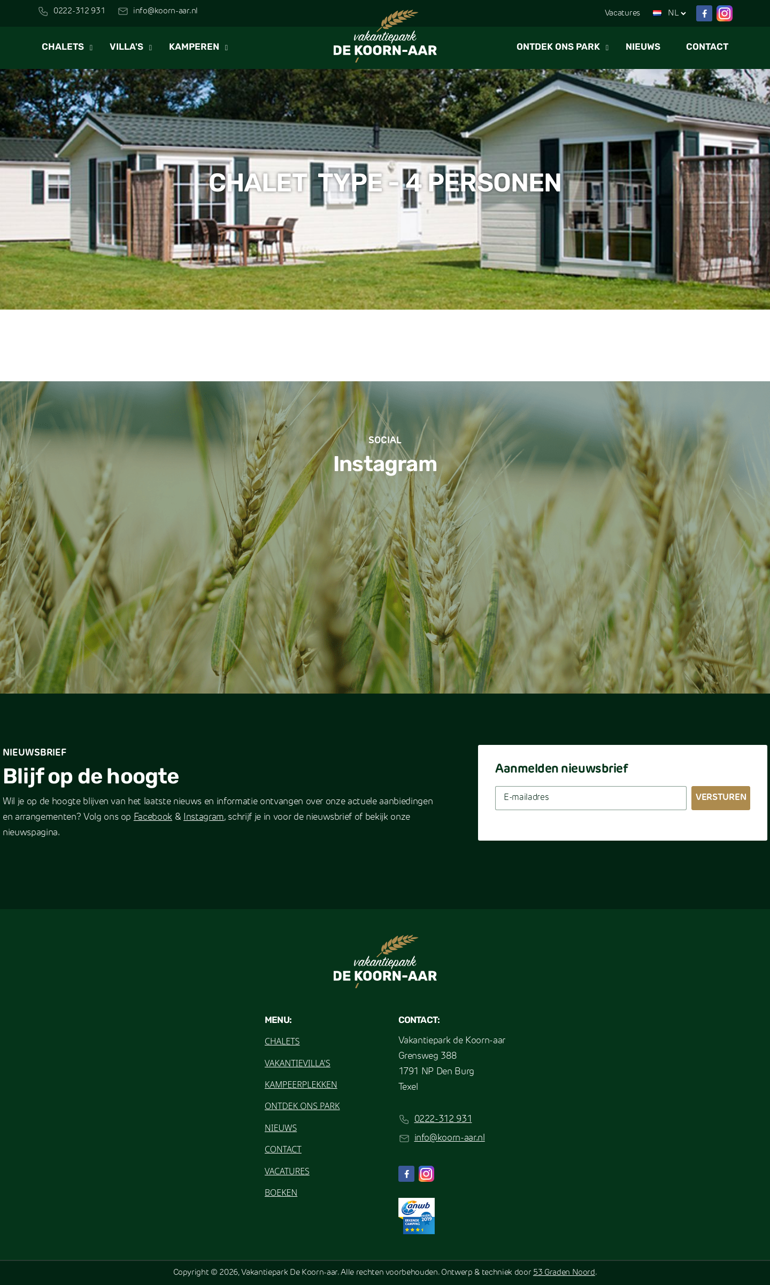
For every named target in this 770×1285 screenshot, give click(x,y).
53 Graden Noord (564, 1273)
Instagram (203, 817)
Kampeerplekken (301, 1084)
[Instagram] (725, 13)
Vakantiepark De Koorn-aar (289, 1273)
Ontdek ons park (558, 47)
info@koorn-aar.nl (165, 11)
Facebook (153, 817)
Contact (707, 47)
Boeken (281, 1192)
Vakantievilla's (297, 1063)
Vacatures (622, 14)
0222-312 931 (79, 11)
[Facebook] (704, 13)
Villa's (126, 47)
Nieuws (643, 47)
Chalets (63, 47)
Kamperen (194, 47)
